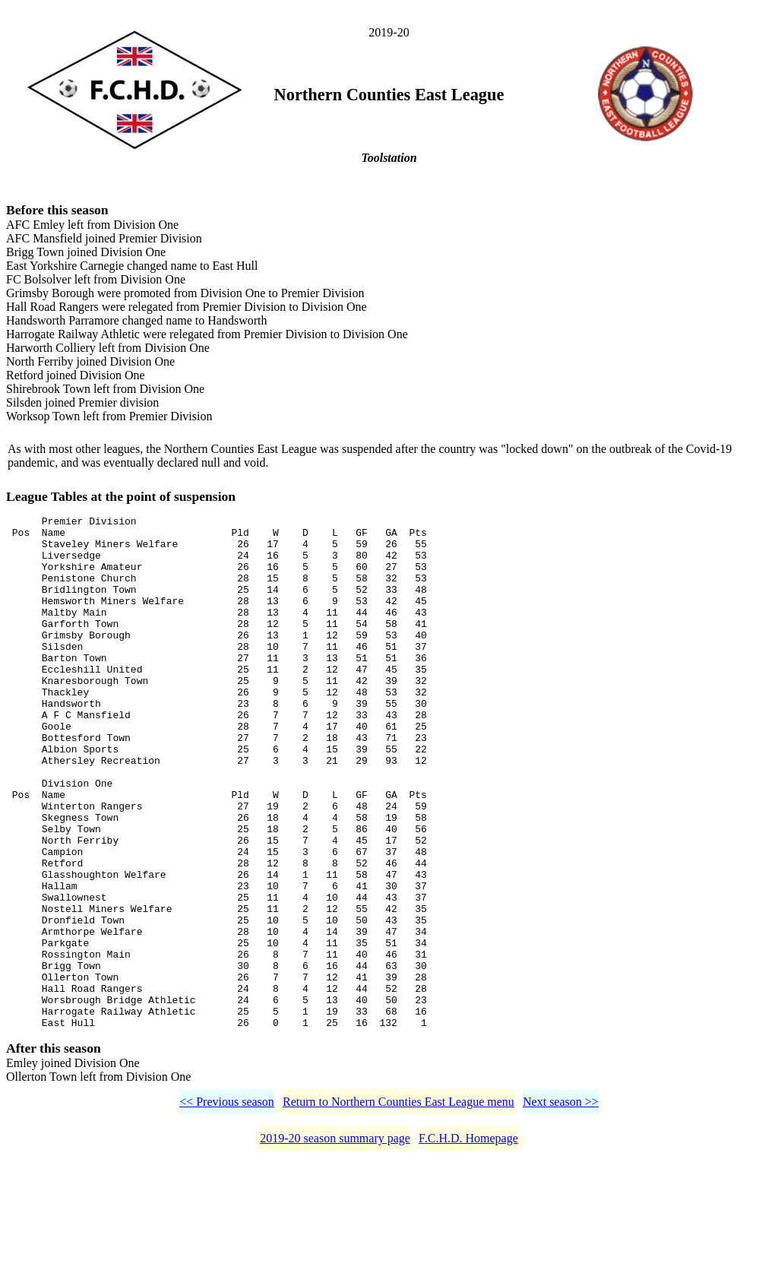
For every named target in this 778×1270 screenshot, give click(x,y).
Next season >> (561, 1208)
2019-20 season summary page (335, 1245)
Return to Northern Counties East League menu (398, 1208)
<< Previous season (226, 1208)
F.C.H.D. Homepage (468, 1245)
